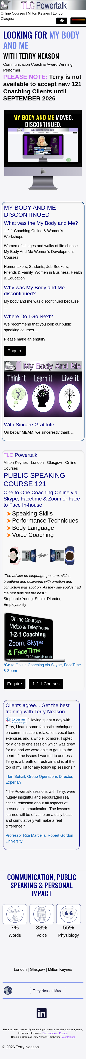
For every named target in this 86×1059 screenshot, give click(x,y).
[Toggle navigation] (78, 20)
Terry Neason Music (48, 991)
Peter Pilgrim (68, 1036)
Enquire (15, 350)
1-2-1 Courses (45, 683)
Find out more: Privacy (55, 1033)
